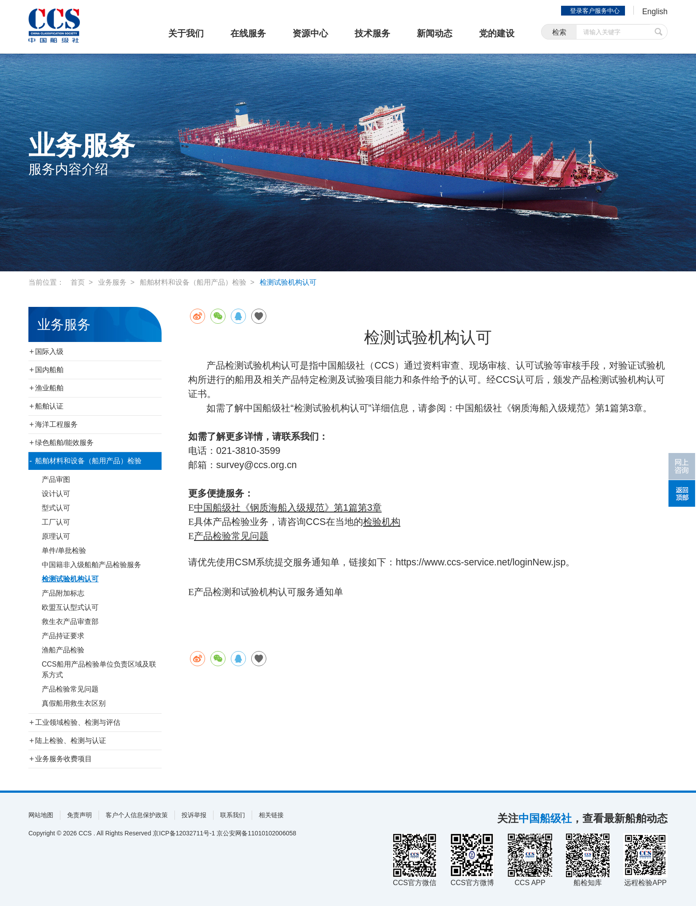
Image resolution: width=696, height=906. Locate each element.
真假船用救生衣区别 (74, 703)
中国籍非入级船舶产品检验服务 (91, 564)
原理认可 (56, 536)
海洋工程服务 (56, 424)
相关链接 (271, 815)
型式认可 (56, 508)
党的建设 (496, 33)
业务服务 (112, 282)
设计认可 (56, 493)
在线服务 (248, 33)
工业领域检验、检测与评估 (77, 722)
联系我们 (232, 815)
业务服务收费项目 (63, 759)
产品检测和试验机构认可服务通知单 (268, 592)
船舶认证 (49, 406)
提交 (659, 32)
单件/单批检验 (64, 550)
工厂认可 (56, 522)
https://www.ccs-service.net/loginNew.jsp (480, 562)
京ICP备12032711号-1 (184, 833)
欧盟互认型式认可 (70, 607)
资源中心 (310, 33)
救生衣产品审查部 (70, 621)
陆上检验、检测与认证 (70, 740)
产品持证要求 (63, 636)
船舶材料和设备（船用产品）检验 (193, 282)
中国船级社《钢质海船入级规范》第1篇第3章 (288, 507)
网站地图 (40, 815)
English (654, 11)
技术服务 (372, 33)
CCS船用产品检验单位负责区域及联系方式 (99, 669)
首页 (78, 282)
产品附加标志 (63, 593)
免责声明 (79, 815)
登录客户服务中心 (594, 10)
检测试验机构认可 (288, 282)
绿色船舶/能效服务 (64, 442)
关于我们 (186, 33)
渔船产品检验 (63, 650)
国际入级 (49, 351)
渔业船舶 (49, 388)
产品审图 (56, 479)
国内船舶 (49, 370)
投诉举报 (194, 815)
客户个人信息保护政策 (137, 815)
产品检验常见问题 (70, 689)
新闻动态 (434, 33)
